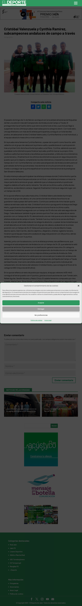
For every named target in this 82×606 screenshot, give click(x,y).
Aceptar (41, 303)
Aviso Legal (47, 320)
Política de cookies (36, 320)
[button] (78, 286)
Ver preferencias (41, 315)
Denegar (41, 309)
